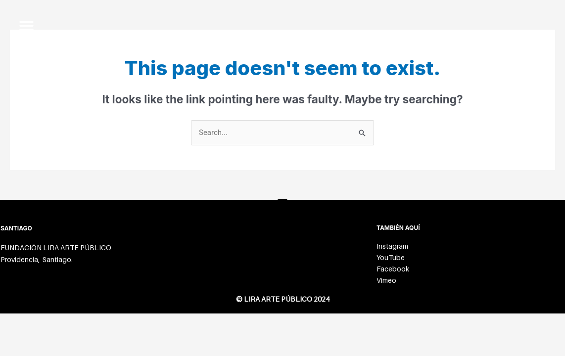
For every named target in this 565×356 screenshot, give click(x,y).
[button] (26, 25)
